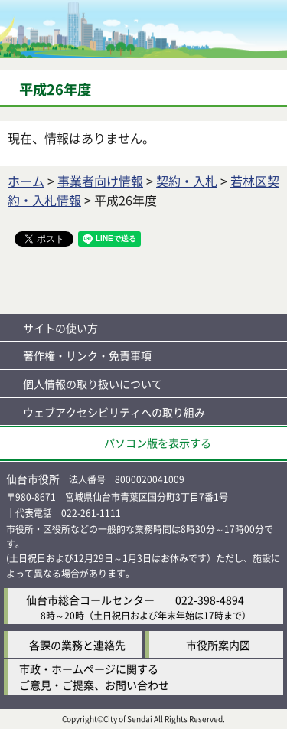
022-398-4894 (209, 599)
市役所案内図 (218, 644)
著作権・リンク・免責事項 (87, 355)
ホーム (26, 181)
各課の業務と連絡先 (77, 644)
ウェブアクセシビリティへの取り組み (114, 412)
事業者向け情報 (100, 181)
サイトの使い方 (60, 327)
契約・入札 (186, 181)
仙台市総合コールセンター (90, 599)
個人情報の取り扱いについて (92, 383)
